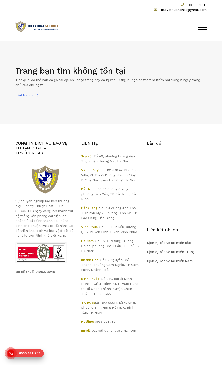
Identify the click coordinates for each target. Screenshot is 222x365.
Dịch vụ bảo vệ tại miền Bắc (169, 243)
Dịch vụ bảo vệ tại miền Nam (170, 261)
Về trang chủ (28, 95)
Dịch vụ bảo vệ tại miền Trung (171, 252)
